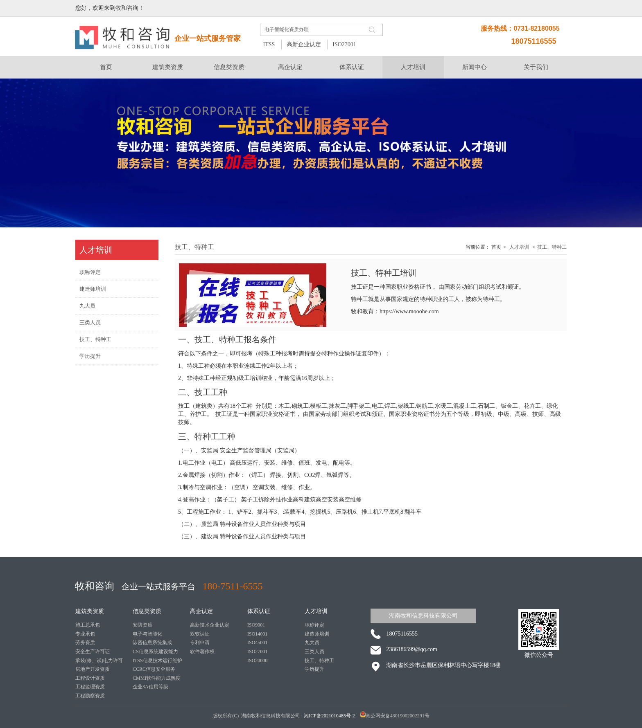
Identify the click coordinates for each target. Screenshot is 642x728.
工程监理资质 (90, 687)
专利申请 (200, 642)
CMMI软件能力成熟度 (157, 678)
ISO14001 (257, 634)
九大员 (312, 642)
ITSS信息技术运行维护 (157, 660)
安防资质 (142, 625)
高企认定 (201, 611)
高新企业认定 (304, 44)
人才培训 (519, 247)
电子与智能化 (147, 634)
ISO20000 (257, 660)
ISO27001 (344, 44)
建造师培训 (317, 634)
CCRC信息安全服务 (154, 669)
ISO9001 (256, 625)
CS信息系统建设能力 (155, 651)
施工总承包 (87, 625)
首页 (496, 247)
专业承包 (85, 634)
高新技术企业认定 (209, 625)
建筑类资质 (89, 611)
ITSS (269, 44)
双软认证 (200, 634)
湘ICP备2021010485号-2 (330, 716)
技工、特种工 (552, 247)
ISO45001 (257, 642)
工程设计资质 (90, 678)
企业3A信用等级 (150, 687)
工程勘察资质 (90, 696)
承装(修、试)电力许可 (99, 660)
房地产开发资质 (92, 669)
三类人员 (314, 651)
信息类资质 (147, 611)
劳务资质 (85, 642)
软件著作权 (202, 651)
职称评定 (314, 625)
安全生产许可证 (92, 651)
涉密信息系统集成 (152, 642)
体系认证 (258, 611)
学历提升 (314, 669)
